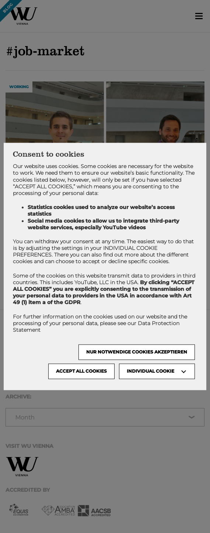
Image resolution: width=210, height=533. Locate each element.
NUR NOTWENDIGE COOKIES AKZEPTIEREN (136, 352)
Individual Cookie (150, 371)
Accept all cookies (81, 371)
